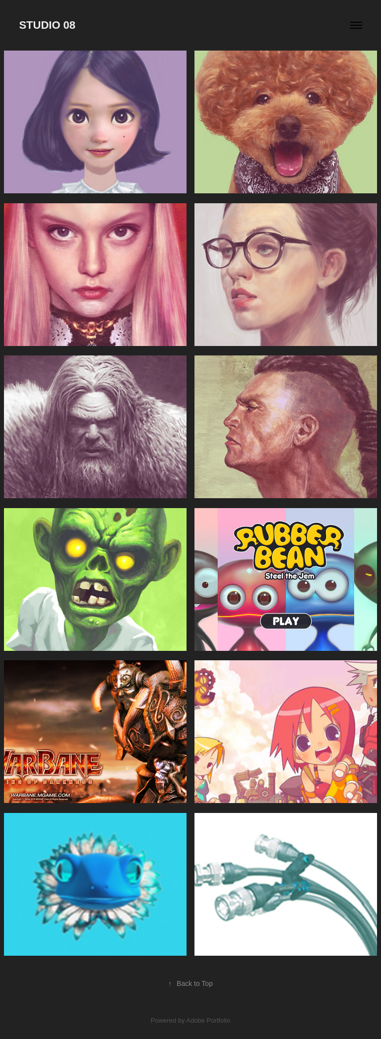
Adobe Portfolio (208, 1020)
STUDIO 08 (47, 25)
